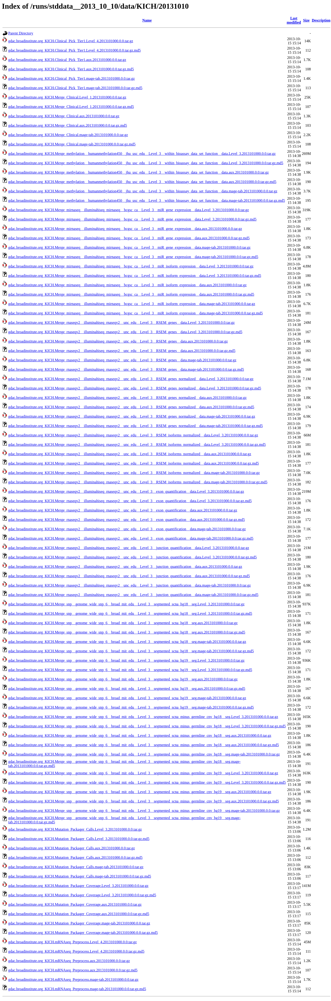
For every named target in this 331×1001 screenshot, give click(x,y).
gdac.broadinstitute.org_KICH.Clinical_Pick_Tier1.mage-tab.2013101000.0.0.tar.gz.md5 (75, 88)
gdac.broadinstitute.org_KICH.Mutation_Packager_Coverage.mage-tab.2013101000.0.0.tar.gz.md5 (83, 933)
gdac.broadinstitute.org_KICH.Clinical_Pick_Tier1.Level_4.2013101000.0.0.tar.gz (70, 41)
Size (306, 20)
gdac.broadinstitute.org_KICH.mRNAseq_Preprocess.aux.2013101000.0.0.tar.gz (69, 961)
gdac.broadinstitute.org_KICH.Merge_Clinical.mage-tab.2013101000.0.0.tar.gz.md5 (72, 144)
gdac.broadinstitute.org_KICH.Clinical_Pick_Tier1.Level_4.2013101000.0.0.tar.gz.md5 (74, 50)
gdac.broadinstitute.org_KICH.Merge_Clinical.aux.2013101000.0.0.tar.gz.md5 (67, 125)
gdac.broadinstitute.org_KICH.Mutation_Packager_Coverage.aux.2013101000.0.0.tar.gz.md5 (78, 914)
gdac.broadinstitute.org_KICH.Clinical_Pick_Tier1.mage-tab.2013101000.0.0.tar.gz (71, 78)
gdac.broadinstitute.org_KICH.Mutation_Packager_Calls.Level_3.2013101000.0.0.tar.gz (75, 829)
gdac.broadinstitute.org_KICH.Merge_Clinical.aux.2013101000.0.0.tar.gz (63, 116)
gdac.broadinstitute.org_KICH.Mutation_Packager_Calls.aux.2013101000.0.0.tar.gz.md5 (75, 858)
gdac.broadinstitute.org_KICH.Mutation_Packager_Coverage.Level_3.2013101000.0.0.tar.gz (78, 886)
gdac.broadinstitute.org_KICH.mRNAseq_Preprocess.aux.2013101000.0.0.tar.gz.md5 (73, 970)
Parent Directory (20, 33)
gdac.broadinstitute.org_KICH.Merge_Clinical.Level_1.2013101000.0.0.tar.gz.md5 (71, 107)
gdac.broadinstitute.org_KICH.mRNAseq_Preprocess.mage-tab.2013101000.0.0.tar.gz (73, 980)
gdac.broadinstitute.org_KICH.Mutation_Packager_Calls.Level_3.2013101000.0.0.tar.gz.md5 (78, 839)
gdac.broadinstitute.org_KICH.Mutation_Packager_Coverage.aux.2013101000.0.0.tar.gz (75, 904)
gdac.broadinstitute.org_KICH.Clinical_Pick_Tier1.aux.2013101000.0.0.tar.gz (67, 60)
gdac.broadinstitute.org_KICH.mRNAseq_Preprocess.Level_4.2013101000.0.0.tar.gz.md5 (76, 951)
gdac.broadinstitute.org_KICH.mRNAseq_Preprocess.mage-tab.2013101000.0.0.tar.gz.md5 (77, 989)
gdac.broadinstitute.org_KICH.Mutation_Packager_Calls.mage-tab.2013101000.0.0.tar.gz (75, 867)
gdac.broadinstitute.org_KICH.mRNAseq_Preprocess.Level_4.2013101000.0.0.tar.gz (72, 942)
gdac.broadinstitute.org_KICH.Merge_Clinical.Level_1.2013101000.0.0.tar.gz (67, 97)
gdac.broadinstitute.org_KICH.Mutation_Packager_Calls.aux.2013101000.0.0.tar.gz (71, 848)
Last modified (294, 20)
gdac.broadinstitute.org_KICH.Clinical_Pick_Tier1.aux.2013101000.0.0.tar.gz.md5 (71, 69)
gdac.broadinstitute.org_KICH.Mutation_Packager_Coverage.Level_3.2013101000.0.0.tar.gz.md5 (82, 895)
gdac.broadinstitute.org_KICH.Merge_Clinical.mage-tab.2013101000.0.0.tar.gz (68, 135)
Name (147, 20)
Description (321, 20)
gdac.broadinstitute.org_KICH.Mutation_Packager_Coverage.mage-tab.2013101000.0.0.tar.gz (79, 923)
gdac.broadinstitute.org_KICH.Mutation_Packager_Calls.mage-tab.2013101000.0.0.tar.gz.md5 (79, 876)
